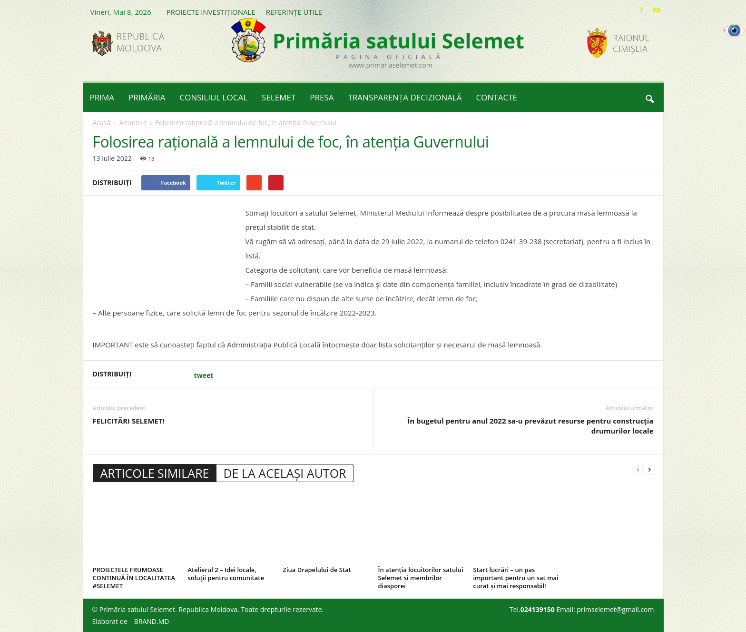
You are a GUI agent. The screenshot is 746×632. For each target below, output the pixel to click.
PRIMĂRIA (147, 97)
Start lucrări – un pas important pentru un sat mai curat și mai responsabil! (516, 577)
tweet (204, 375)
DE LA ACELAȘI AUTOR (284, 473)
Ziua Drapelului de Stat (317, 569)
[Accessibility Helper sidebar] (734, 30)
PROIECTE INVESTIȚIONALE (211, 12)
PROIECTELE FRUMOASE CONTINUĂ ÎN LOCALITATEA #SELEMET (134, 577)
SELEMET (278, 97)
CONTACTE (496, 97)
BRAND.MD (151, 621)
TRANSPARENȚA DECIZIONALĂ (405, 97)
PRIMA (102, 97)
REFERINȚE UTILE (294, 12)
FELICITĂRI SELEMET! (129, 420)
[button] (649, 97)
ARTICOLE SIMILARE (154, 473)
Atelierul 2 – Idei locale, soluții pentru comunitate (226, 573)
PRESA (322, 97)
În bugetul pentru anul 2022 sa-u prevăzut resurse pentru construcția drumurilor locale (530, 425)
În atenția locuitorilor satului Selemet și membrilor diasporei (420, 577)
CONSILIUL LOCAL (214, 97)
